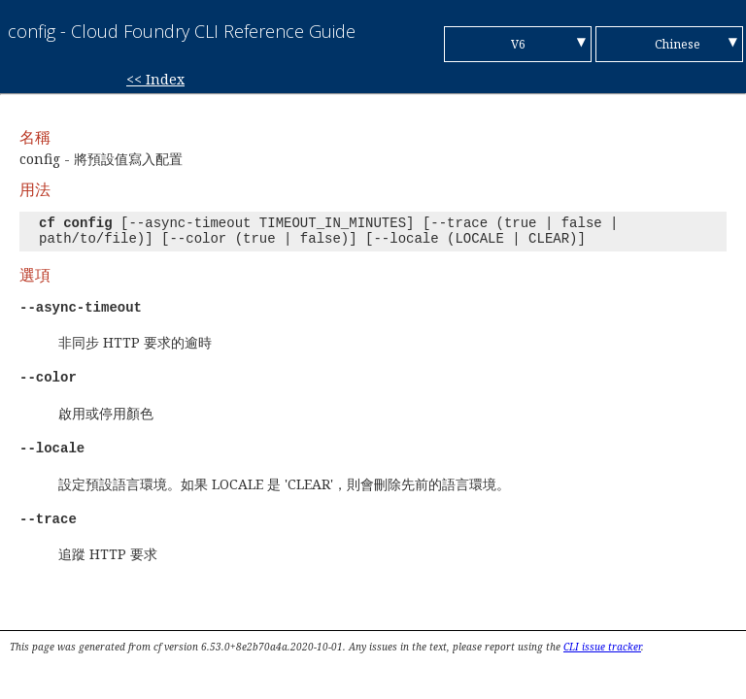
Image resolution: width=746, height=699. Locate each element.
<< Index (155, 79)
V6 (518, 44)
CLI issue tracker (602, 646)
